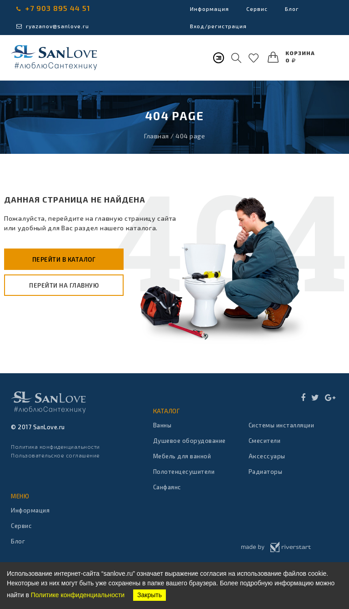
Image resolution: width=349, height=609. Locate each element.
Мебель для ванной (182, 456)
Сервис (257, 8)
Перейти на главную (64, 285)
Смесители (265, 440)
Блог (292, 8)
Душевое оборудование (189, 440)
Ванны (162, 425)
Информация (209, 8)
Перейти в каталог (64, 259)
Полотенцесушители (184, 471)
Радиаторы (266, 471)
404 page (190, 136)
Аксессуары (267, 456)
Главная (156, 136)
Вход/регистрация (218, 26)
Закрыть (149, 595)
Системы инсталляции (281, 425)
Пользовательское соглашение (55, 455)
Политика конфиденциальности (55, 446)
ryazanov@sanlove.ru (52, 26)
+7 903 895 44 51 (53, 8)
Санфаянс (167, 487)
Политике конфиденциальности (78, 595)
